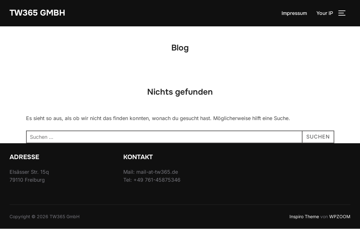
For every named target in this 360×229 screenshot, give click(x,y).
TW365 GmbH (37, 13)
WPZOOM (339, 217)
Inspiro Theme (304, 217)
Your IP (324, 13)
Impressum (294, 13)
